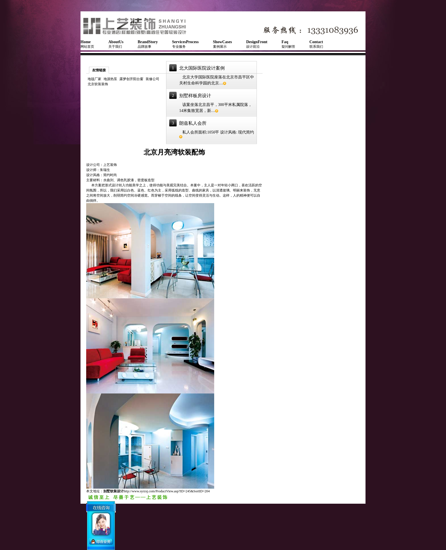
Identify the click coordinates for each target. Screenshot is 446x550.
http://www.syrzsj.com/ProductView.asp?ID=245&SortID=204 (167, 491)
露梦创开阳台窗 (131, 79)
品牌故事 (148, 44)
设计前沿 (256, 44)
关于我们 (115, 44)
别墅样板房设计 (195, 95)
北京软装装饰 (98, 84)
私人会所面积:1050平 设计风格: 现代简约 (216, 134)
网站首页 (87, 44)
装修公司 (152, 79)
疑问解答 (288, 44)
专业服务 (185, 44)
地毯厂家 (94, 79)
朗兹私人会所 (193, 123)
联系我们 (316, 44)
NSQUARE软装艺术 (137, 25)
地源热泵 (110, 79)
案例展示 (222, 44)
